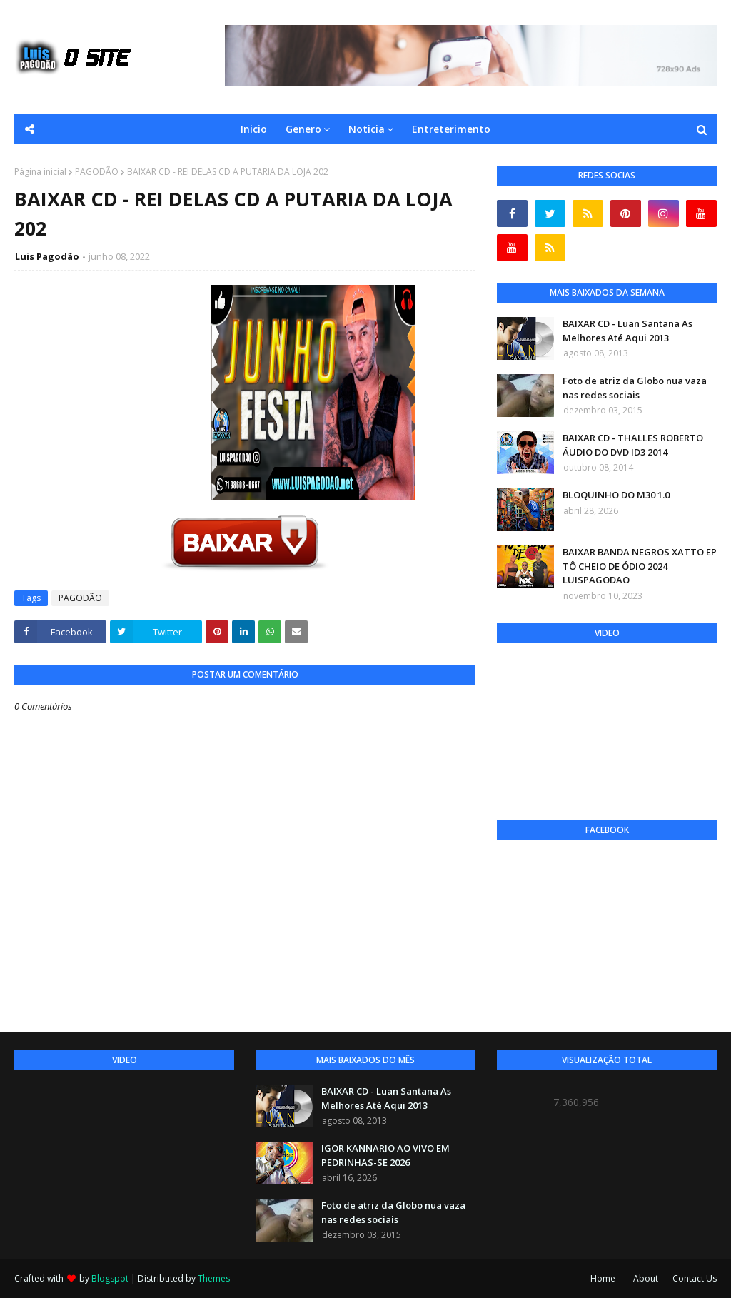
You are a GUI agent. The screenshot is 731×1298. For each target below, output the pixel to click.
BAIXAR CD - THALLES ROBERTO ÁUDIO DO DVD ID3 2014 (633, 444)
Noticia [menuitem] (366, 129)
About (645, 1278)
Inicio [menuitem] (254, 129)
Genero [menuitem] (303, 129)
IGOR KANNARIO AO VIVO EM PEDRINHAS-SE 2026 (385, 1155)
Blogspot (109, 1278)
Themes (214, 1278)
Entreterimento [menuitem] (451, 129)
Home (602, 1278)
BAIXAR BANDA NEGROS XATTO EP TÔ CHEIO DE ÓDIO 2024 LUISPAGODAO (640, 565)
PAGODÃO (97, 172)
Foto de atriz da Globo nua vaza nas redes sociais (635, 387)
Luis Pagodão (47, 256)
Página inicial (40, 172)
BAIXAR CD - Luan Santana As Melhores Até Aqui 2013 (627, 330)
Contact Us (694, 1278)
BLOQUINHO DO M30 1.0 (616, 494)
